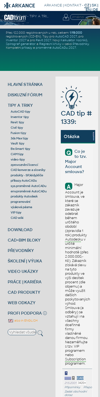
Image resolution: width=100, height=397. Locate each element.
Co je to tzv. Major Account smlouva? (75, 161)
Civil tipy (17, 127)
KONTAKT (73, 5)
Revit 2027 (43, 40)
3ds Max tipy (19, 138)
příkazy (27, 47)
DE (95, 9)
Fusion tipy (18, 133)
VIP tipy (16, 212)
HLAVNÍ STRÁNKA (25, 84)
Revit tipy (17, 122)
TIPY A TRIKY (20, 105)
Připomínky (72, 387)
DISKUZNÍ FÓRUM (25, 94)
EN (88, 9)
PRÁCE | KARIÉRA (25, 281)
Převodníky (81, 44)
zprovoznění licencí (24, 165)
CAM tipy (17, 154)
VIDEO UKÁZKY (23, 271)
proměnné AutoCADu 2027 (56, 47)
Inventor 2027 (16, 40)
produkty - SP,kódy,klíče (27, 175)
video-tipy (18, 159)
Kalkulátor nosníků (74, 40)
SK (94, 5)
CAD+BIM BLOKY (24, 240)
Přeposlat (90, 387)
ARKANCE (53, 5)
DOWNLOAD (20, 229)
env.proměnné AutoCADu (29, 191)
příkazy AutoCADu (24, 180)
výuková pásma (21, 207)
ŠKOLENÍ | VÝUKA (25, 261)
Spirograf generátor (21, 44)
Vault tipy (17, 143)
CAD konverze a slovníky (28, 170)
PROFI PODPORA (25, 313)
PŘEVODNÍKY (21, 250)
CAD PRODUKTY (24, 292)
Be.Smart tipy (20, 149)
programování (20, 202)
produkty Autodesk (24, 196)
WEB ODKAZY (21, 302)
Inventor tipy (20, 117)
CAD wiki (17, 218)
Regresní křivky (50, 44)
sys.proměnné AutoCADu (28, 186)
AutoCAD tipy (20, 111)
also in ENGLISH (23, 320)
